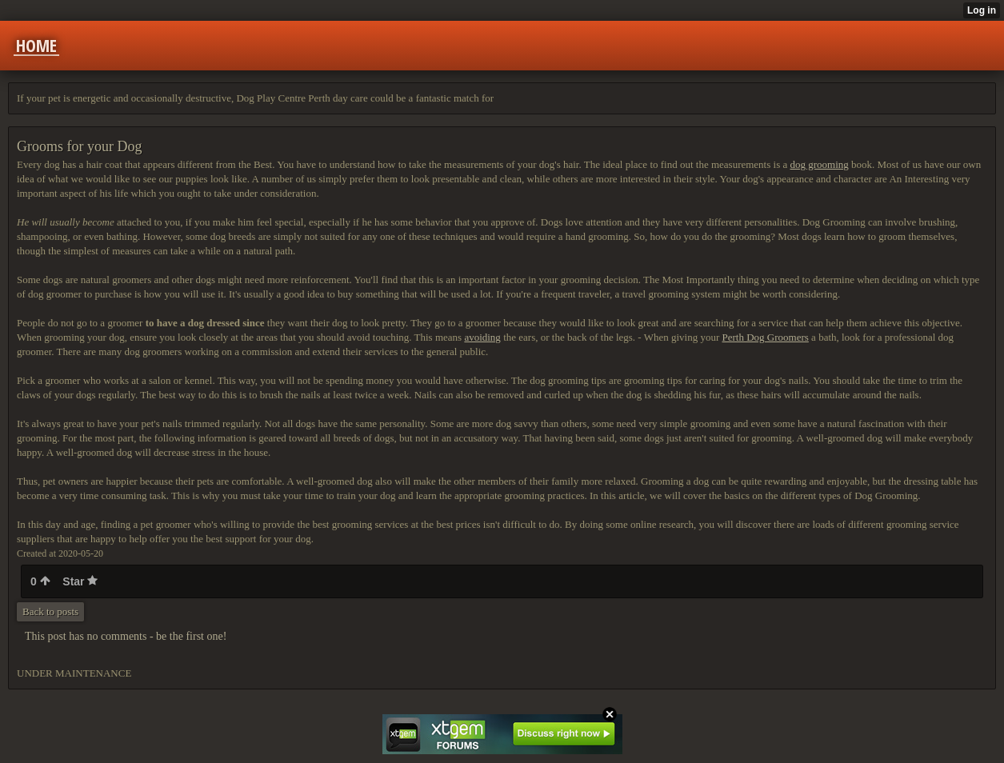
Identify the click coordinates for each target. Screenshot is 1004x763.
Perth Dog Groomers (765, 337)
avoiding (482, 337)
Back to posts (50, 611)
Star (80, 581)
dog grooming (819, 164)
